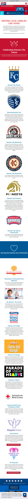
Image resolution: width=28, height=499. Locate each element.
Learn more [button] (9, 497)
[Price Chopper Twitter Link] (9, 481)
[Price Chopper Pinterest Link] (12, 481)
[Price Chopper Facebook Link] (7, 481)
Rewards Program (22, 483)
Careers (5, 483)
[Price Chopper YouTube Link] (15, 481)
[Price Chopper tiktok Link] (21, 481)
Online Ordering (15, 483)
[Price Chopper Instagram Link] (18, 481)
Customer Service (9, 483)
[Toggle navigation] (26, 3)
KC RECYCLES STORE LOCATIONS (13, 472)
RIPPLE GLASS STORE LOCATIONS (14, 444)
